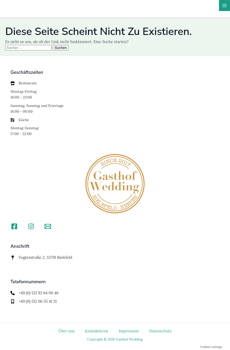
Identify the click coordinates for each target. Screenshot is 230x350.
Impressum (129, 330)
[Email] (47, 226)
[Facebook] (14, 226)
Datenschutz (160, 330)
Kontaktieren (96, 330)
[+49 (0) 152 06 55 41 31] (33, 301)
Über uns (66, 330)
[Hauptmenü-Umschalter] (224, 5)
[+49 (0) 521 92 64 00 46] (34, 293)
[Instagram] (31, 226)
